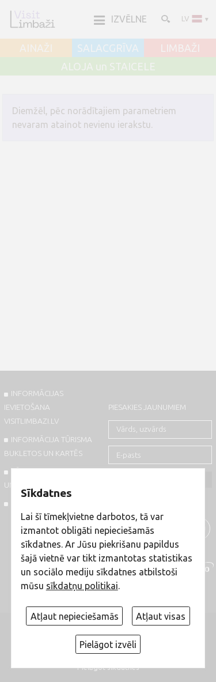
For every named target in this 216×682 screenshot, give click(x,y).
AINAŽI (36, 48)
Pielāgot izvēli (108, 644)
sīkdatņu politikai (82, 586)
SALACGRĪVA (108, 48)
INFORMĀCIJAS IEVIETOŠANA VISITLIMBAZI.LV (33, 407)
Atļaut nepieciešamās (75, 616)
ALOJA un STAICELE (108, 67)
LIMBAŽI (180, 48)
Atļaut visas (160, 616)
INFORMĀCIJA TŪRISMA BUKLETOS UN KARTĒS (48, 446)
